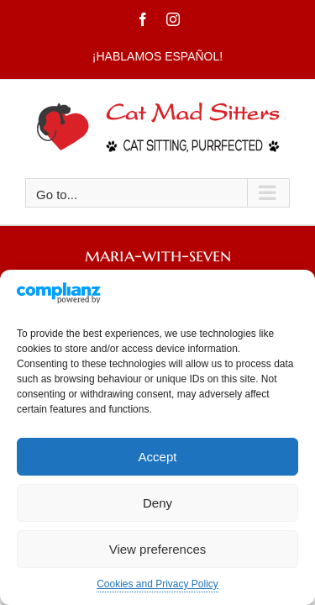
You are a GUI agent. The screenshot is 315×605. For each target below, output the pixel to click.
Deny (157, 503)
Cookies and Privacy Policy (157, 584)
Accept (158, 457)
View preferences (158, 549)
